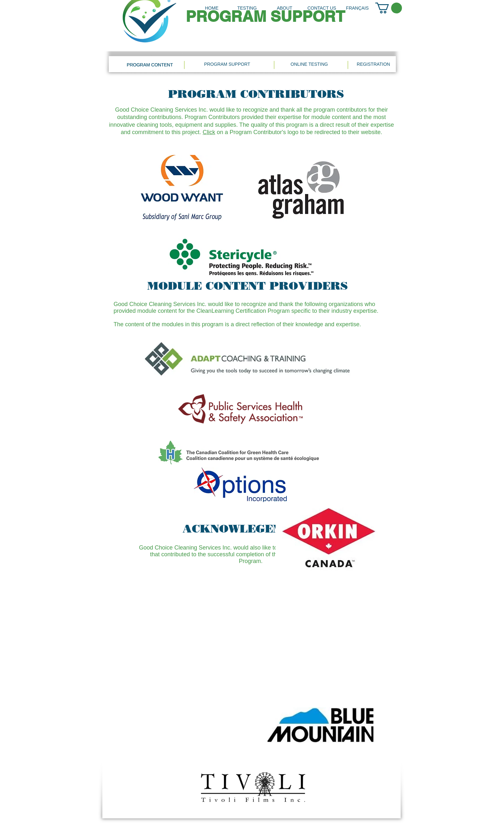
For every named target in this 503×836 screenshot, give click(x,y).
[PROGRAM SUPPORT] (227, 64)
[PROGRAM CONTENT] (150, 64)
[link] (388, 8)
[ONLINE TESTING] (309, 64)
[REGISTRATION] (373, 64)
